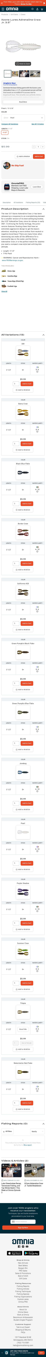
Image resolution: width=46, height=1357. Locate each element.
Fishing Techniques (23, 1291)
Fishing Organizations (23, 1297)
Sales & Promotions (23, 1273)
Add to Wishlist (23, 156)
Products (4, 14)
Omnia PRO (23, 1302)
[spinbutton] (16, 384)
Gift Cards (23, 1278)
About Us (23, 1309)
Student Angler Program (23, 1320)
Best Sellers (23, 1265)
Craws (23, 14)
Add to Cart (39, 156)
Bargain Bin (23, 1268)
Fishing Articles (23, 1289)
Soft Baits (14, 14)
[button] (23, 209)
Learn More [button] (37, 187)
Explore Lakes (23, 1299)
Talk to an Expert (23, 1327)
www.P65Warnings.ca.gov (12, 260)
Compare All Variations (9, 124)
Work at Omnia (23, 1315)
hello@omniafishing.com (23, 1345)
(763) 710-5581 (23, 1343)
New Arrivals (23, 1263)
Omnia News (23, 1312)
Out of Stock (26, 1043)
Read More (23, 102)
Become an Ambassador (23, 1317)
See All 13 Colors (38, 124)
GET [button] (41, 1353)
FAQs (23, 1332)
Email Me (23, 1029)
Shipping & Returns (23, 1330)
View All (4, 291)
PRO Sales (23, 1271)
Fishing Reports (23, 1286)
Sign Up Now (23, 1228)
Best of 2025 (23, 1276)
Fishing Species (23, 1294)
